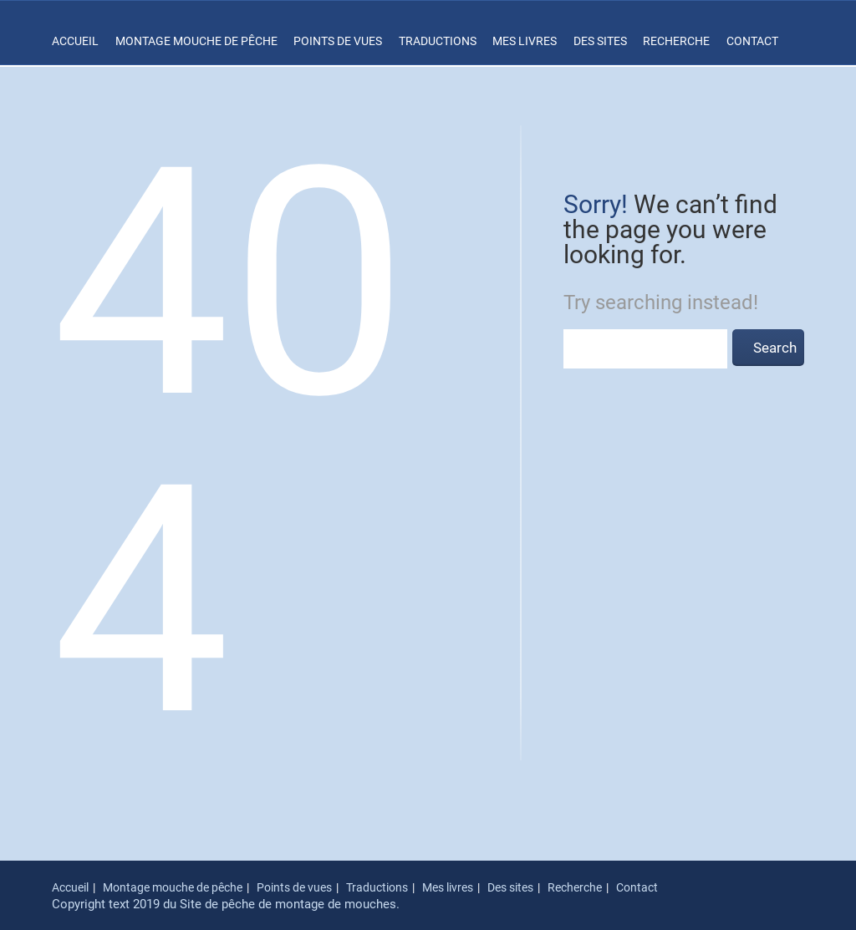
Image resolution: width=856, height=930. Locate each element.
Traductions (437, 41)
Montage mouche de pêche (196, 41)
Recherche (676, 41)
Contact (752, 41)
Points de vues (337, 41)
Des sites (600, 41)
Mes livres (524, 41)
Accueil (75, 41)
